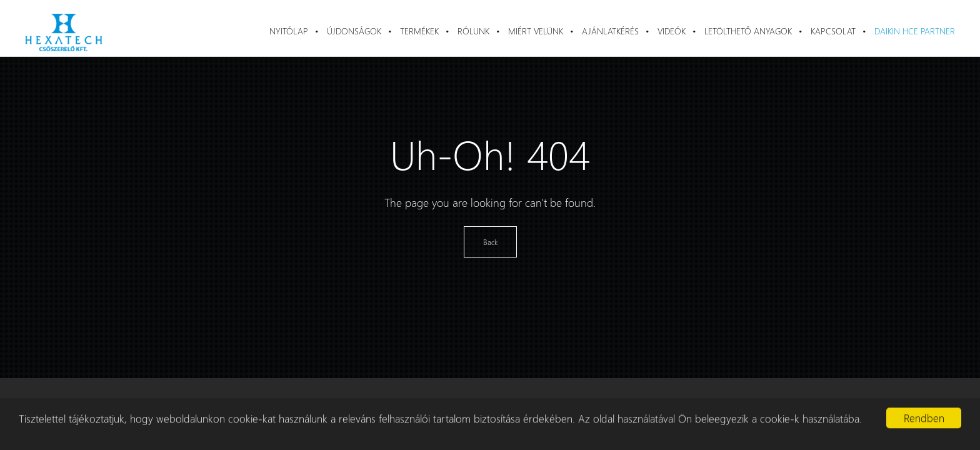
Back (490, 242)
